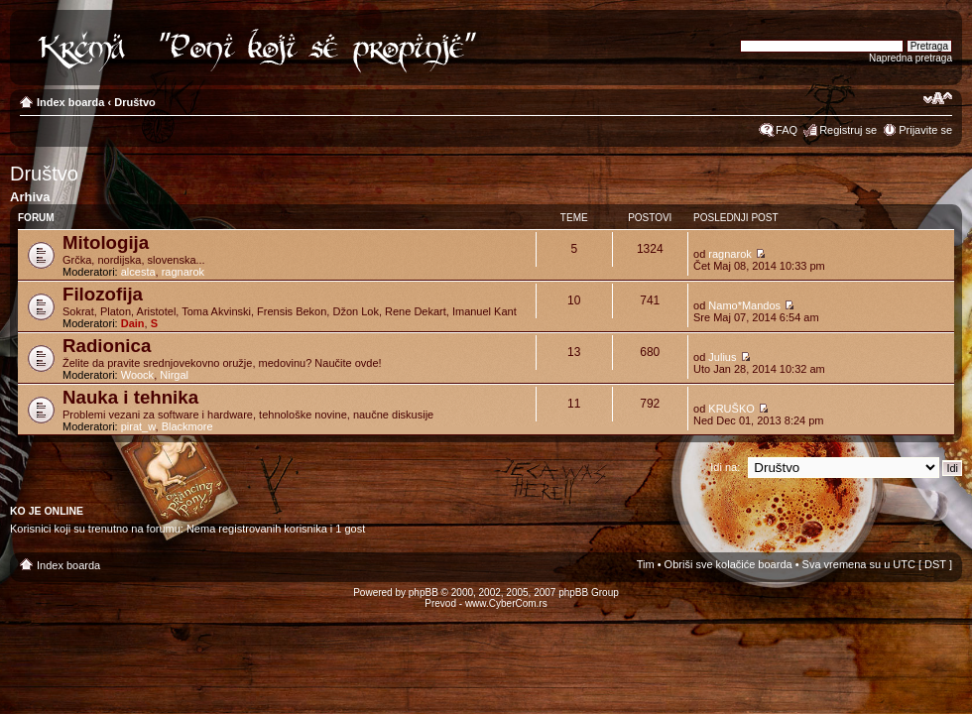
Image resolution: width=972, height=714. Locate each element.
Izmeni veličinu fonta (937, 98)
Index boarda (70, 102)
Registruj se (848, 130)
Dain (133, 323)
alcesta (138, 272)
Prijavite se (925, 130)
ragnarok (183, 272)
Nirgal (174, 375)
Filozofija (102, 294)
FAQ (786, 130)
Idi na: (725, 467)
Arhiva (30, 196)
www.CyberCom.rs (506, 603)
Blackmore (187, 426)
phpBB (423, 592)
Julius (722, 357)
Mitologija (105, 242)
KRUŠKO (731, 409)
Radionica (106, 345)
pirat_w (138, 426)
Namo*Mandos (744, 305)
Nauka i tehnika (130, 397)
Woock (137, 375)
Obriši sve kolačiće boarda (728, 564)
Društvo (135, 102)
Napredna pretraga (910, 58)
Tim (646, 564)
